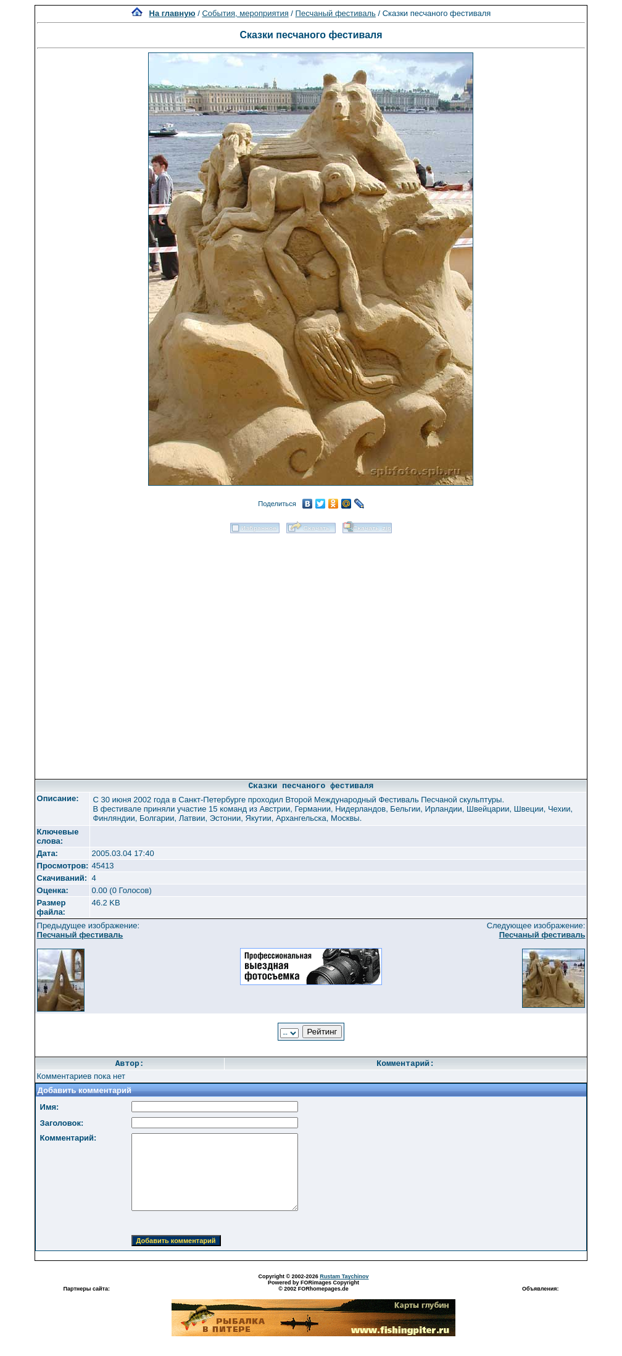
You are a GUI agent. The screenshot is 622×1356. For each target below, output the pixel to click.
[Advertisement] (145, 652)
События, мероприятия (245, 13)
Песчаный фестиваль (336, 13)
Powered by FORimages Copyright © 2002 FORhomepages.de (313, 1285)
